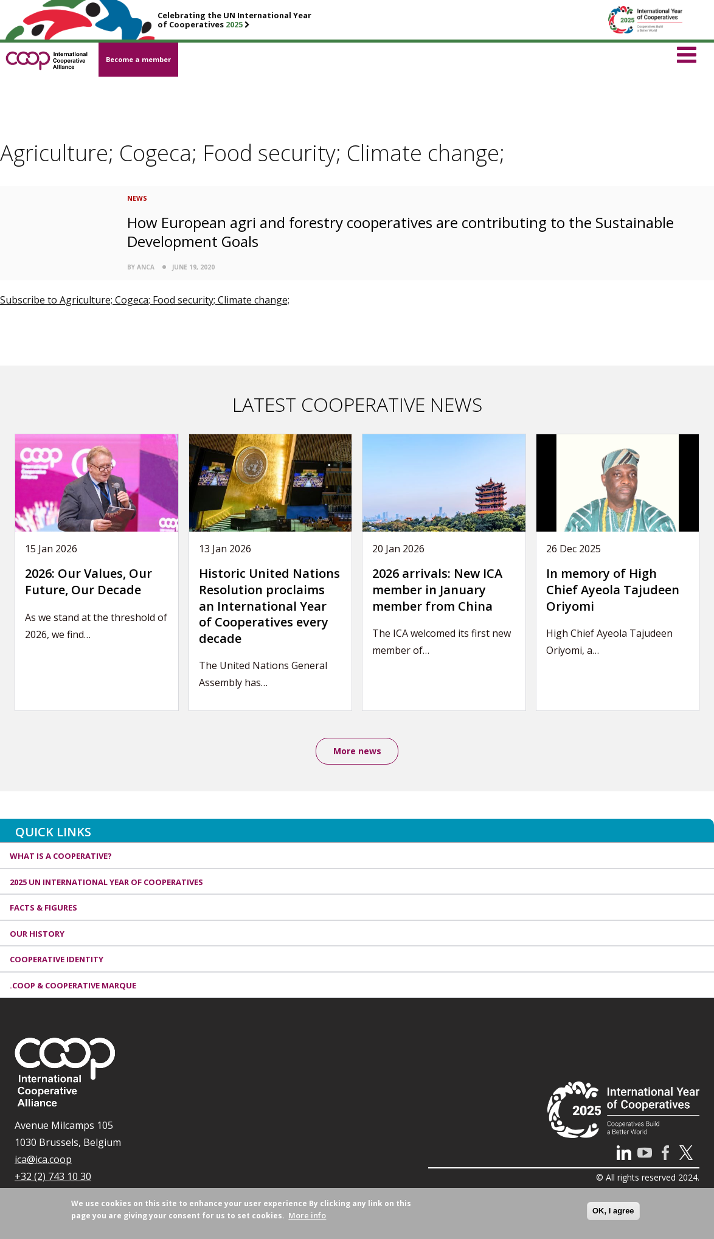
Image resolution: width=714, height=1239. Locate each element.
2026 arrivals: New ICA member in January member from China (437, 589)
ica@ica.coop (43, 1160)
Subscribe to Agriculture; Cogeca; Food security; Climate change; (144, 300)
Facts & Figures (43, 908)
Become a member (138, 59)
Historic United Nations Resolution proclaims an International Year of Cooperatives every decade (269, 605)
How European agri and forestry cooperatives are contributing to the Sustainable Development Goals (400, 231)
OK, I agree (613, 1210)
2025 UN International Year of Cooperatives (106, 881)
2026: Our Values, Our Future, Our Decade (88, 581)
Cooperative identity (56, 959)
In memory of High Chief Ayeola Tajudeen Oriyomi (612, 589)
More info (307, 1215)
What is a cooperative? (61, 856)
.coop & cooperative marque (73, 985)
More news (357, 751)
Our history (37, 933)
